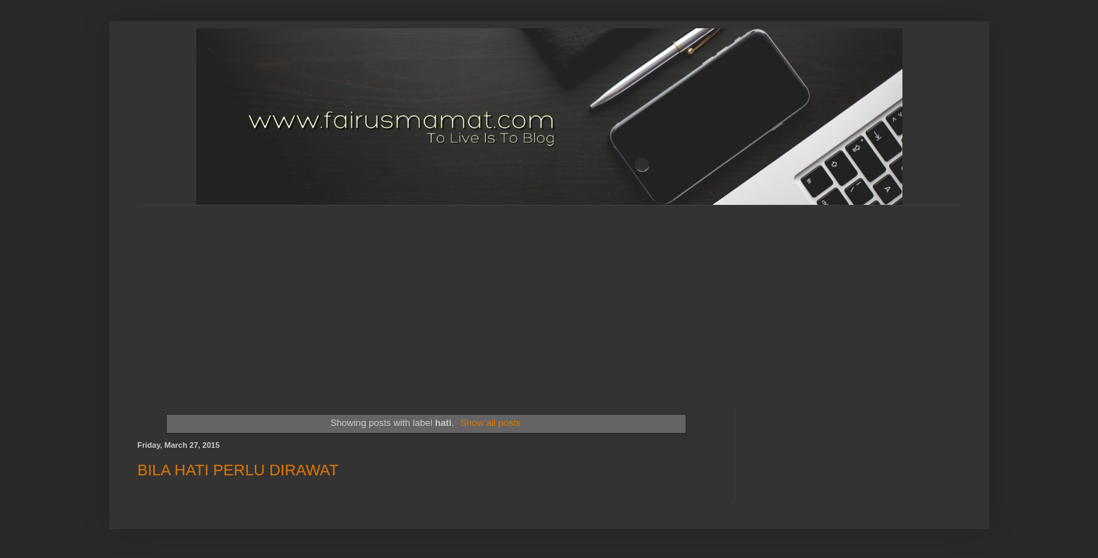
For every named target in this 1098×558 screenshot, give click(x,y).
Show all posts (490, 422)
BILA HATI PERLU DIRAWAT (238, 470)
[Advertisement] (480, 294)
